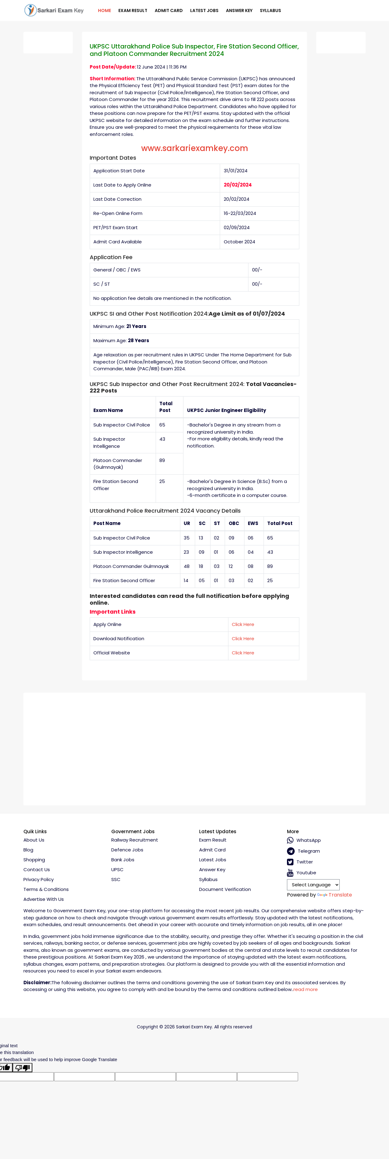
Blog (28, 849)
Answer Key (239, 10)
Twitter (300, 862)
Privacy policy (38, 879)
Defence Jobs (127, 849)
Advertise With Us (43, 899)
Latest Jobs (204, 10)
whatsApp (304, 840)
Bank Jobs (122, 859)
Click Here (243, 624)
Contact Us (36, 869)
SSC (116, 879)
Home (104, 10)
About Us (33, 840)
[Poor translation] (22, 1067)
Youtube (301, 873)
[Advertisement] (194, 746)
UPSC (117, 869)
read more (305, 989)
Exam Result (132, 10)
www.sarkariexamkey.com (194, 148)
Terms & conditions (46, 889)
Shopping (34, 859)
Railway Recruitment (134, 840)
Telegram (303, 851)
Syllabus (270, 10)
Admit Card (169, 10)
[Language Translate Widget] (313, 884)
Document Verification (225, 889)
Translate (334, 894)
